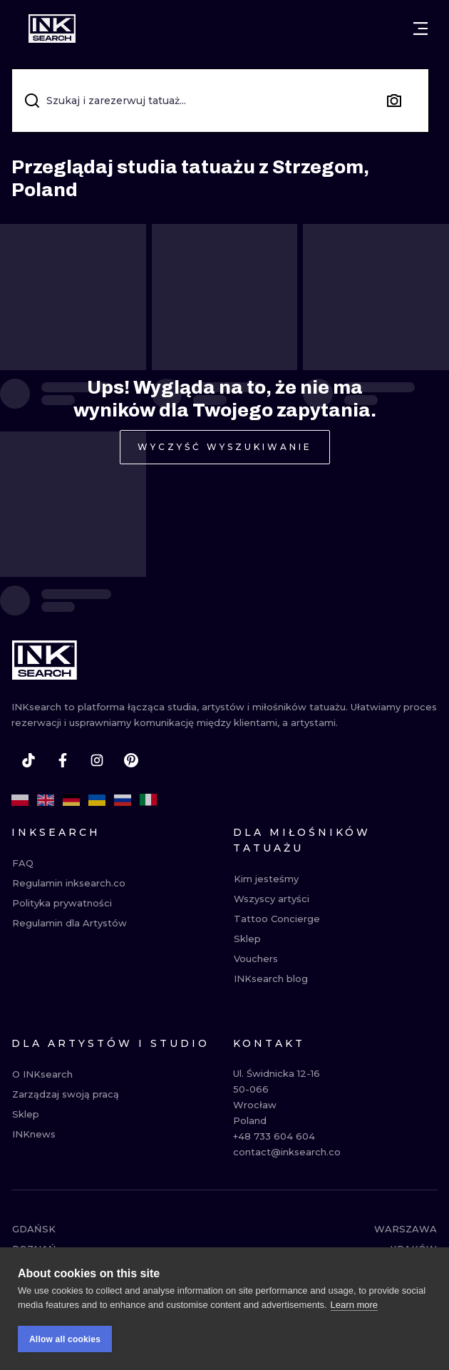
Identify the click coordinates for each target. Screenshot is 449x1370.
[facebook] (63, 760)
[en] (45, 800)
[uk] (96, 800)
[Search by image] (394, 100)
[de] (71, 800)
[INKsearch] (52, 28)
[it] (148, 800)
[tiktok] (28, 760)
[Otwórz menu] (420, 28)
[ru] (122, 800)
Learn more (354, 1308)
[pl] (20, 800)
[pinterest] (131, 760)
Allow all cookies (64, 1343)
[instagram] (97, 760)
